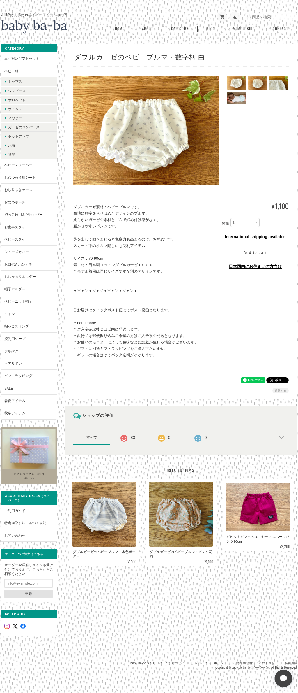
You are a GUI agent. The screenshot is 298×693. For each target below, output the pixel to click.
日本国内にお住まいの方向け (255, 266)
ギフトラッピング (18, 376)
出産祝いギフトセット (21, 58)
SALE (8, 388)
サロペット (17, 100)
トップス (15, 81)
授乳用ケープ (14, 339)
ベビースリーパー (18, 165)
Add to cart (255, 253)
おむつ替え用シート (20, 177)
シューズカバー (16, 252)
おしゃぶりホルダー (20, 276)
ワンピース (17, 91)
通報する (280, 390)
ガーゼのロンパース (24, 127)
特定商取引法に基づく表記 (25, 523)
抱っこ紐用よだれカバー (23, 214)
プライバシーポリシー (211, 663)
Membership (244, 28)
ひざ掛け (11, 351)
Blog (210, 28)
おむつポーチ (14, 202)
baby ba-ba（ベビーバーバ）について (157, 663)
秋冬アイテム (14, 413)
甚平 (11, 154)
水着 (11, 145)
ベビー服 (11, 71)
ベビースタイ (14, 239)
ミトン (9, 314)
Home (119, 28)
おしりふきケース (18, 190)
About (147, 28)
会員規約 (291, 663)
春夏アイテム (14, 401)
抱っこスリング (16, 326)
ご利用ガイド (14, 511)
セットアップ (18, 136)
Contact (280, 28)
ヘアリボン (13, 363)
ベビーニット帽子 (18, 301)
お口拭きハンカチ (18, 264)
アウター (15, 118)
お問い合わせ (14, 535)
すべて (91, 438)
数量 (225, 223)
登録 (28, 594)
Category (180, 28)
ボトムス (15, 109)
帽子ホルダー (14, 289)
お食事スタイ (14, 227)
